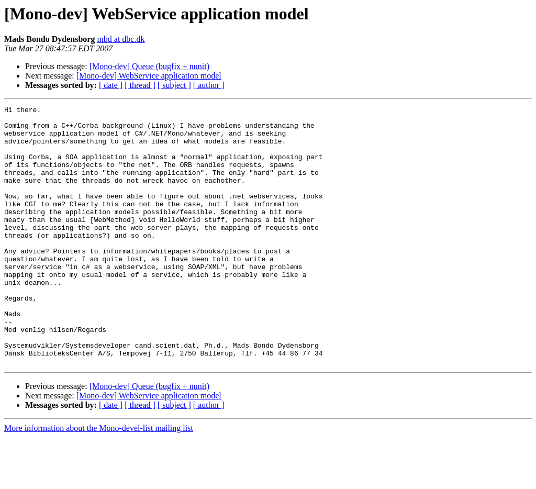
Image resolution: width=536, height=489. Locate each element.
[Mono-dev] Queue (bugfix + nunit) (149, 66)
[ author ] (209, 85)
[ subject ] (174, 85)
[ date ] (110, 85)
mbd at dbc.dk (120, 39)
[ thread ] (140, 85)
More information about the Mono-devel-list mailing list (98, 479)
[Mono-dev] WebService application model (148, 75)
